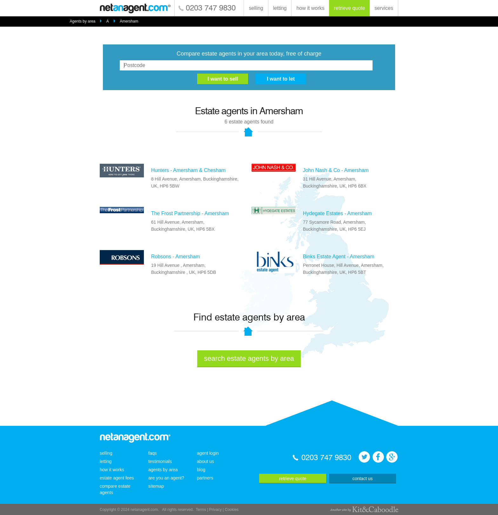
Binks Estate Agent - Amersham (338, 256)
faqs (152, 453)
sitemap (156, 486)
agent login (208, 453)
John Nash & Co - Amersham (336, 170)
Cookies (232, 509)
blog (201, 469)
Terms (201, 509)
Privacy (215, 509)
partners (205, 477)
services (383, 8)
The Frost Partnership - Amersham (190, 213)
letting (280, 8)
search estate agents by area (249, 358)
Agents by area (83, 21)
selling (256, 8)
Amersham (129, 21)
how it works (310, 8)
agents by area (163, 469)
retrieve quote (349, 8)
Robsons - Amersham (175, 256)
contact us (363, 478)
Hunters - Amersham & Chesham (188, 170)
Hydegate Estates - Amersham (337, 213)
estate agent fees (117, 477)
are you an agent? (166, 477)
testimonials (160, 461)
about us (205, 461)
